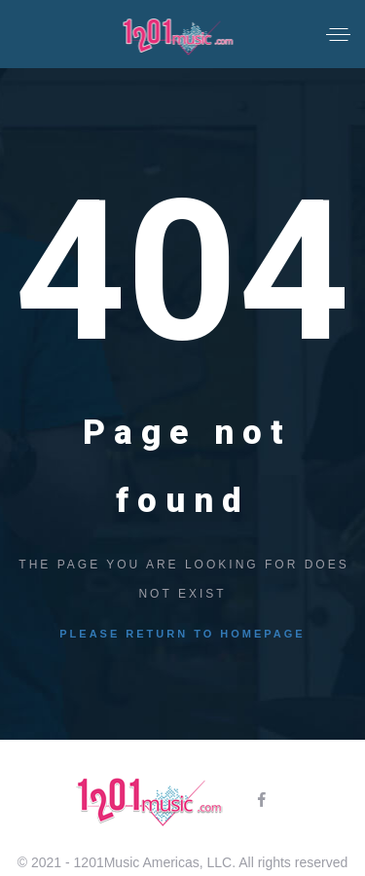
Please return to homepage (182, 633)
